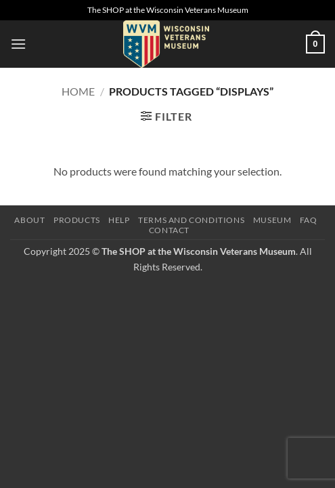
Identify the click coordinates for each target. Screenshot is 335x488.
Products (76, 220)
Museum (272, 220)
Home (78, 91)
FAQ (308, 220)
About (29, 220)
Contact (169, 230)
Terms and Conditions (191, 220)
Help (118, 220)
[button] (18, 43)
